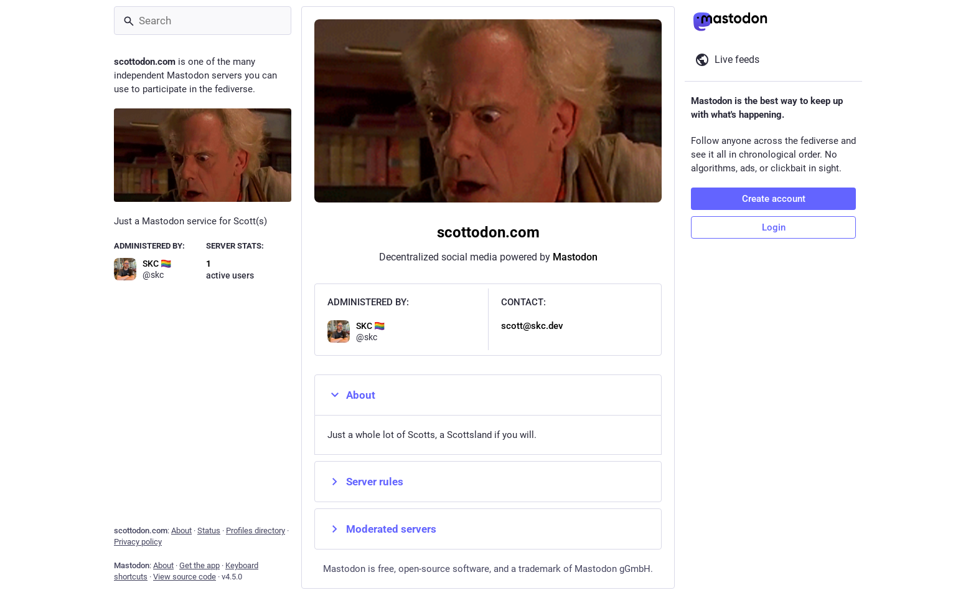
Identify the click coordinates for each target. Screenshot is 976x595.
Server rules (365, 481)
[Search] (202, 20)
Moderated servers (381, 528)
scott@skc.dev (532, 325)
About (351, 395)
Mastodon (575, 257)
